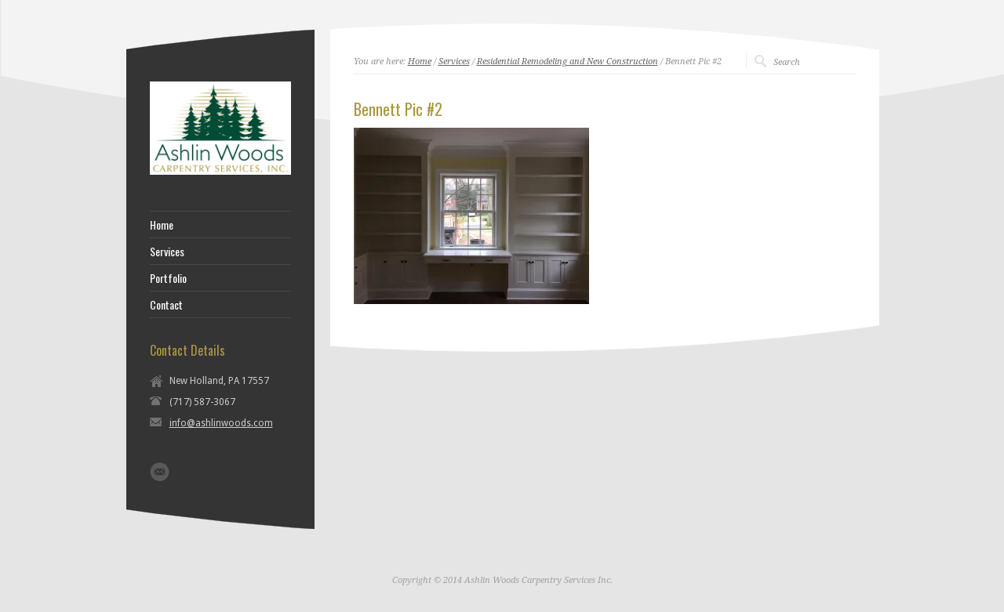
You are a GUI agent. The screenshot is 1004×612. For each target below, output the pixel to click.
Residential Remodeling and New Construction (567, 61)
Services (454, 61)
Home (419, 61)
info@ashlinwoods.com (221, 423)
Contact (166, 304)
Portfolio (168, 278)
